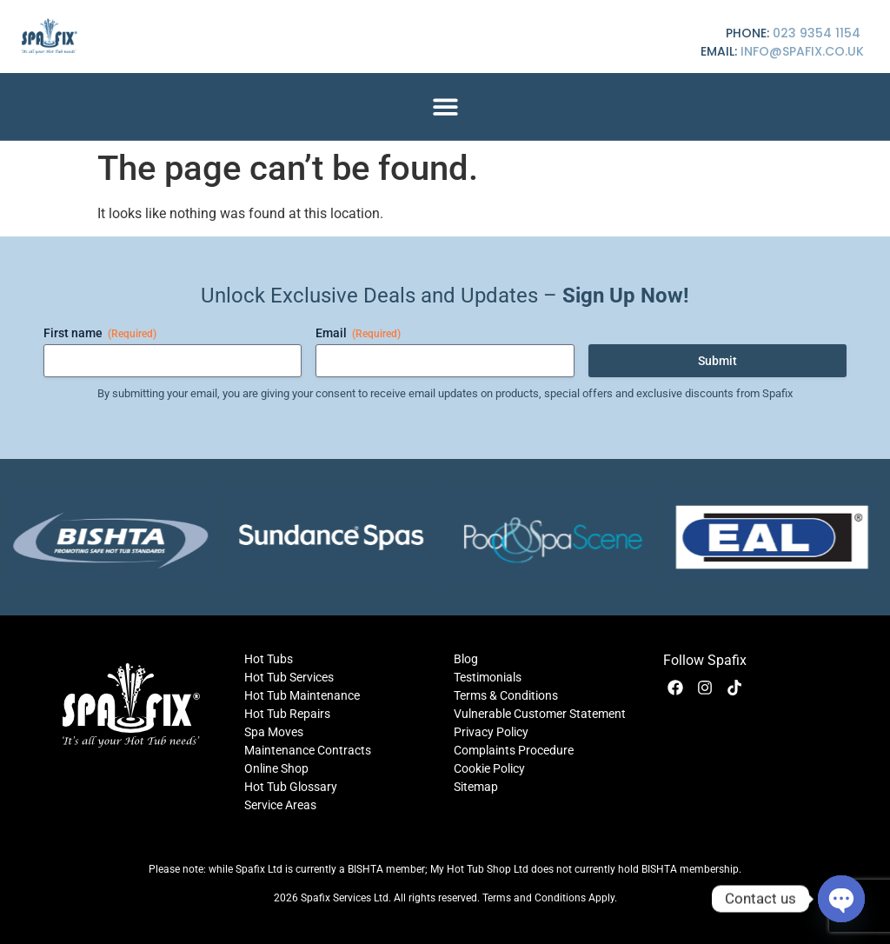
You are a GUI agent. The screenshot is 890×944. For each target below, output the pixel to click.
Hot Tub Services (289, 677)
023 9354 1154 (816, 33)
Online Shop (276, 768)
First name (99, 334)
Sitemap (476, 787)
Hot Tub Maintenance (302, 695)
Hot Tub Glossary (290, 787)
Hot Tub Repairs (287, 714)
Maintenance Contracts (307, 750)
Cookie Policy (489, 768)
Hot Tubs (268, 659)
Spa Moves (273, 732)
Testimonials (487, 677)
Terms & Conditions (506, 695)
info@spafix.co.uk (802, 51)
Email (358, 334)
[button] (445, 106)
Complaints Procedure (514, 750)
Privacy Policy (491, 732)
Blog (466, 659)
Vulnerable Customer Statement (540, 714)
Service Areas (280, 805)
